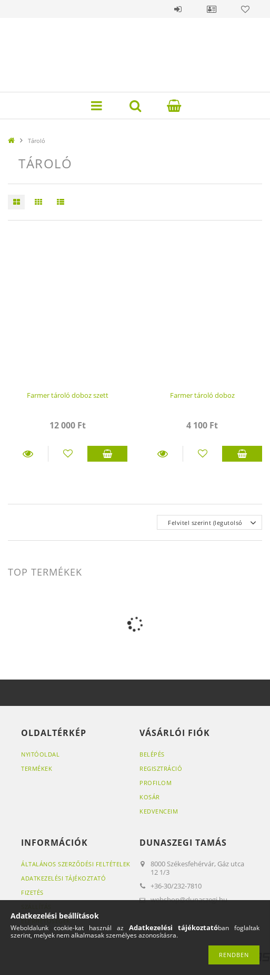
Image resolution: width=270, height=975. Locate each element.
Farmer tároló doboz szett (67, 395)
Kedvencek (245, 9)
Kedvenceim (158, 811)
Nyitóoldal (40, 754)
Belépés (178, 9)
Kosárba (107, 454)
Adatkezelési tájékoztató (63, 878)
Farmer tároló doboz (202, 395)
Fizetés (32, 892)
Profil (212, 9)
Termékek (36, 768)
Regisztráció (160, 768)
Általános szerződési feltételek (76, 864)
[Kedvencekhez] (68, 454)
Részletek (28, 454)
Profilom (155, 783)
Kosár (149, 797)
